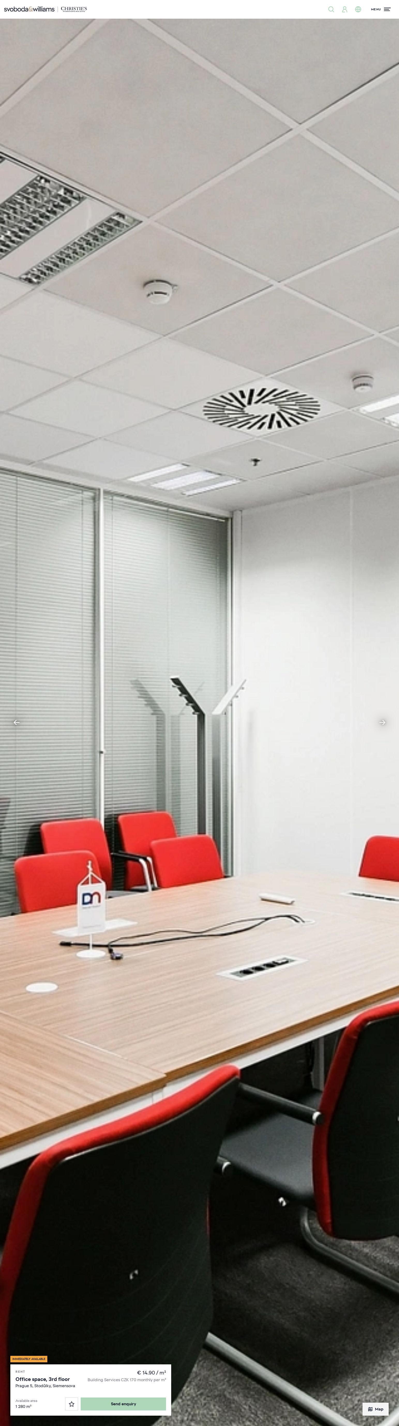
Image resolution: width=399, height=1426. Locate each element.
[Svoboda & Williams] (45, 9)
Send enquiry (123, 1404)
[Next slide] (382, 722)
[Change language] (358, 9)
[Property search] (331, 9)
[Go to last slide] (16, 722)
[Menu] (381, 9)
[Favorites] (71, 1404)
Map (375, 1409)
